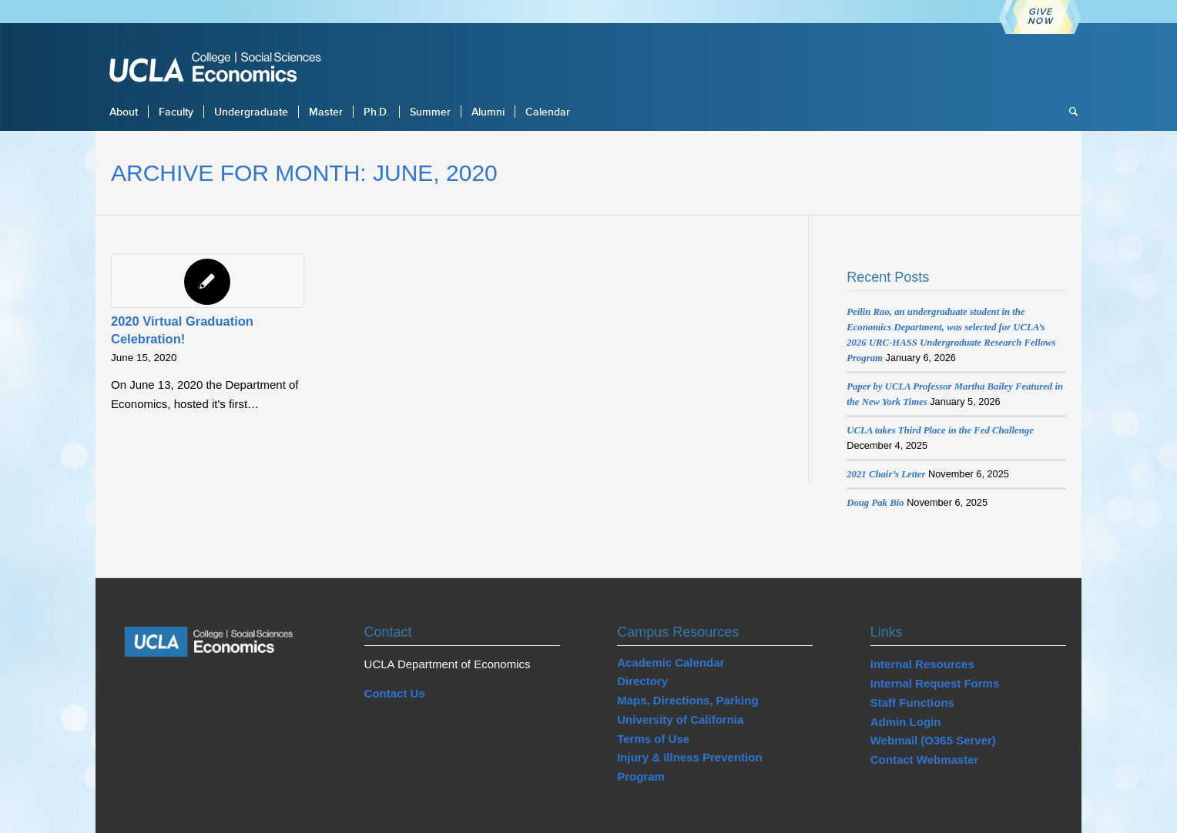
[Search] (1068, 111)
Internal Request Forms (935, 683)
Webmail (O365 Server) (933, 740)
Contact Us (394, 693)
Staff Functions (912, 702)
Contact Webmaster (924, 759)
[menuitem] (123, 111)
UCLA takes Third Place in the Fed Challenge (940, 430)
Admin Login (905, 721)
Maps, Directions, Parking (687, 700)
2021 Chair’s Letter (886, 474)
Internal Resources (922, 664)
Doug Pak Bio (875, 502)
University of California (680, 719)
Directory (642, 680)
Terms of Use (653, 738)
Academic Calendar (670, 662)
